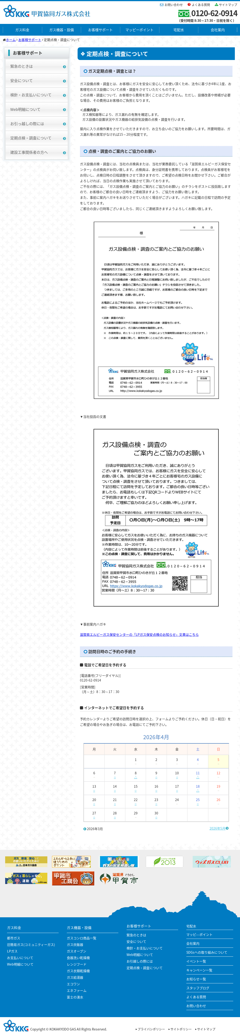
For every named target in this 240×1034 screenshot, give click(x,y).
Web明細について (25, 109)
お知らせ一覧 (196, 979)
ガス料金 (22, 29)
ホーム (11, 39)
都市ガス (13, 938)
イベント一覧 (196, 961)
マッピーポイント (139, 29)
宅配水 (178, 29)
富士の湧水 (75, 997)
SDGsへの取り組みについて (206, 952)
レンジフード (76, 964)
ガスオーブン (76, 951)
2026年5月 (217, 828)
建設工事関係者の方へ (29, 152)
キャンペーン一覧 (199, 970)
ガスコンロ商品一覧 (81, 938)
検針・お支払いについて (31, 94)
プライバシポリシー (151, 1029)
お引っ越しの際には (27, 123)
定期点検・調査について (31, 138)
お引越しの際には (140, 961)
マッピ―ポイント (199, 934)
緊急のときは (21, 66)
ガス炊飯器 (75, 944)
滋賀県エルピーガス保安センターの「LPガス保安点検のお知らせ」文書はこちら (139, 634)
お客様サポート (100, 29)
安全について (21, 80)
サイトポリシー (181, 1029)
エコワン (73, 984)
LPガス (12, 951)
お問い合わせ (174, 4)
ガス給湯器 (75, 977)
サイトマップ (228, 4)
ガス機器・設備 (61, 29)
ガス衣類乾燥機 (78, 970)
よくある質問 (201, 4)
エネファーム (76, 990)
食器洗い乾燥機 (78, 957)
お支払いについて (20, 957)
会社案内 (218, 29)
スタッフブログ (197, 987)
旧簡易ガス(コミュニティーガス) (31, 944)
